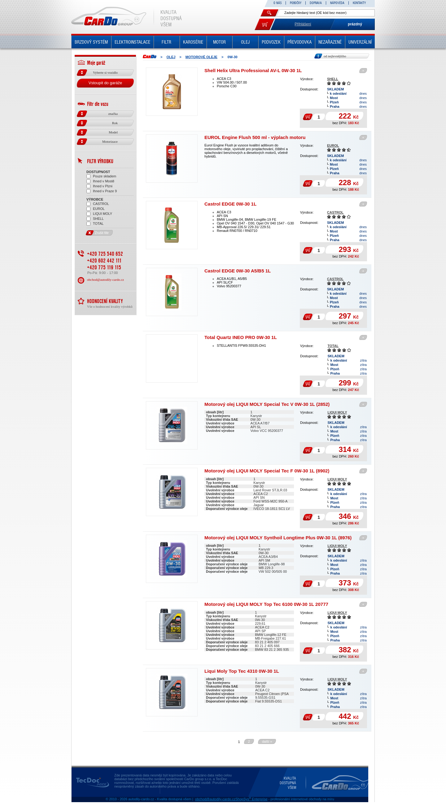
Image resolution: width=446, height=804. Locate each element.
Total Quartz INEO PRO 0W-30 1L (240, 337)
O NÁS (277, 3)
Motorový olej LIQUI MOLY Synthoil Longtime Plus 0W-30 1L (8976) (278, 537)
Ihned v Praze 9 (101, 191)
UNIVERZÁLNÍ (360, 42)
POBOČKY (295, 3)
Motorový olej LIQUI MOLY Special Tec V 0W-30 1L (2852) (267, 404)
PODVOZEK (271, 42)
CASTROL (335, 212)
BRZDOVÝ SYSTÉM (91, 42)
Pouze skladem (101, 176)
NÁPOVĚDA (337, 3)
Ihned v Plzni (99, 186)
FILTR (166, 42)
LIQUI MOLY (337, 412)
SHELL (332, 79)
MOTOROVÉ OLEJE (201, 57)
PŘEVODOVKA (299, 42)
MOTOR (219, 42)
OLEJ (245, 42)
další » (267, 741)
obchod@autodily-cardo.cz (105, 279)
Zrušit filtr (97, 232)
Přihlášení (303, 24)
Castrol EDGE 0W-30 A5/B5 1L (237, 270)
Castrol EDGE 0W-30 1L (230, 203)
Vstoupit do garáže (105, 82)
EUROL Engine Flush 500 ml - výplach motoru (254, 137)
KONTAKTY (359, 3)
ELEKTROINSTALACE (132, 42)
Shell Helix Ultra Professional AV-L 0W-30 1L (253, 70)
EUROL (333, 145)
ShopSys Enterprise (251, 799)
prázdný (355, 24)
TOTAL (333, 346)
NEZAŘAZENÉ (330, 42)
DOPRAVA (316, 3)
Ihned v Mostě (100, 181)
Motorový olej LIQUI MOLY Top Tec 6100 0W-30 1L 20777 (266, 604)
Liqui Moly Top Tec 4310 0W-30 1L (241, 671)
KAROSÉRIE (193, 42)
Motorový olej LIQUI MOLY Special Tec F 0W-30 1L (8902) (266, 470)
